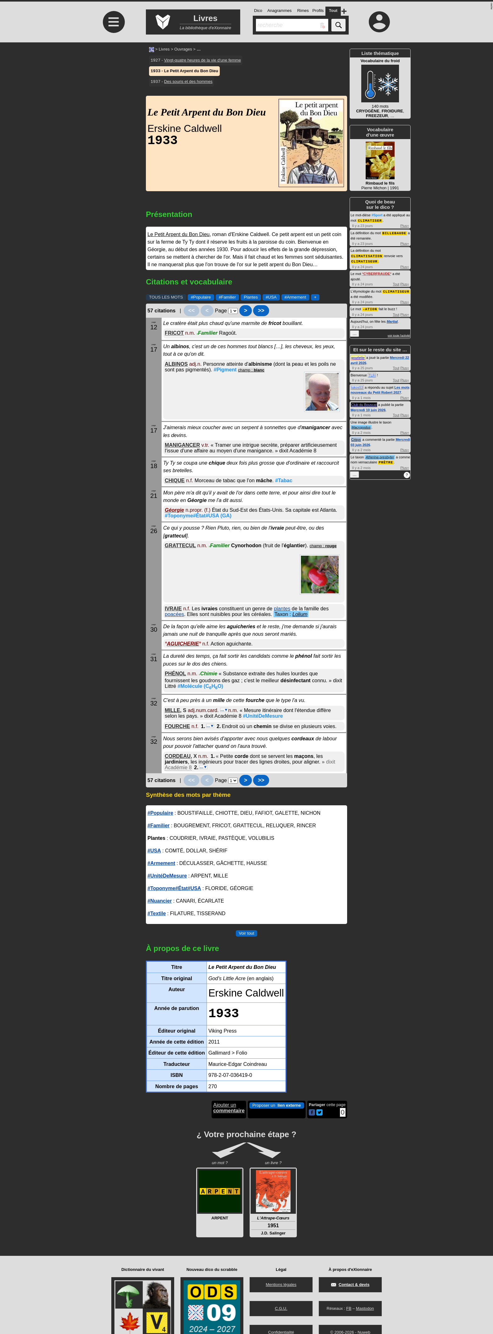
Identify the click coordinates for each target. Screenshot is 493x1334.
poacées (174, 614)
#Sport (377, 215)
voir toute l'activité (399, 333)
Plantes (251, 297)
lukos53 (357, 385)
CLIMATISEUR (364, 260)
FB (349, 1308)
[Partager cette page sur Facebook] (312, 1112)
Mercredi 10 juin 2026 (368, 408)
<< (191, 310)
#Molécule (200, 686)
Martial (392, 319)
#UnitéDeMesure (263, 716)
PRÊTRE (386, 460)
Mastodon (365, 1308)
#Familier (227, 297)
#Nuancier (159, 901)
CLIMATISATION (366, 255)
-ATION (370, 307)
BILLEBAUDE (394, 232)
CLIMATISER (370, 220)
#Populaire (201, 297)
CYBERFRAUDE (376, 272)
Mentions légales (281, 1284)
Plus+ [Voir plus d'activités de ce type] (404, 225)
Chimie (208, 673)
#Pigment (224, 369)
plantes (282, 608)
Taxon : (290, 614)
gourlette (358, 356)
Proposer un (276, 1105)
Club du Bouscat (364, 403)
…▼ (224, 710)
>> (261, 310)
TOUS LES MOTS (166, 297)
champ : (251, 370)
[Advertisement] (112, 95)
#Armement (295, 297)
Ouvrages (183, 49)
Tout (396, 283)
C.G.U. (281, 1308)
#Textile (156, 913)
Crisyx (356, 438)
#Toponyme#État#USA (198, 515)
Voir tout (246, 933)
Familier (207, 333)
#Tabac (283, 480)
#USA (271, 297)
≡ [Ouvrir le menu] (114, 22)
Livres (164, 49)
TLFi (371, 373)
